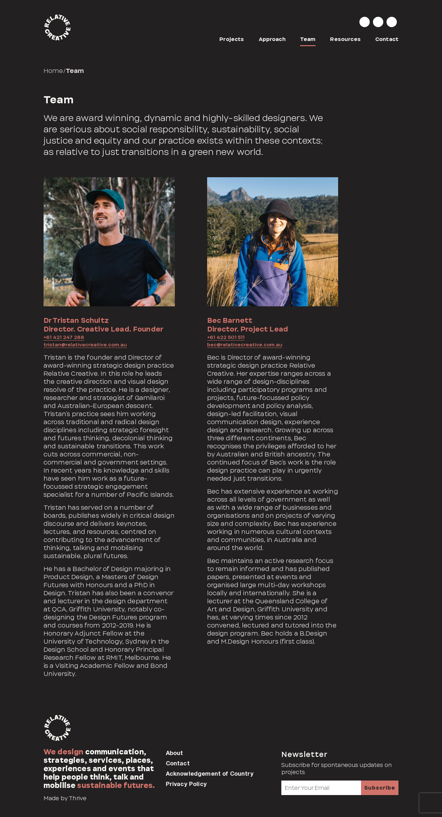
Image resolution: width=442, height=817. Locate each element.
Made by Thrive (65, 798)
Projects (231, 39)
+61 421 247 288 (64, 337)
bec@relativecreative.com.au (244, 345)
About (174, 752)
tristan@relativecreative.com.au (85, 345)
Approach (272, 39)
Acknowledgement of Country (210, 773)
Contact (386, 39)
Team (308, 39)
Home (53, 71)
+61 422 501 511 (226, 337)
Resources (345, 39)
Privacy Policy (186, 783)
